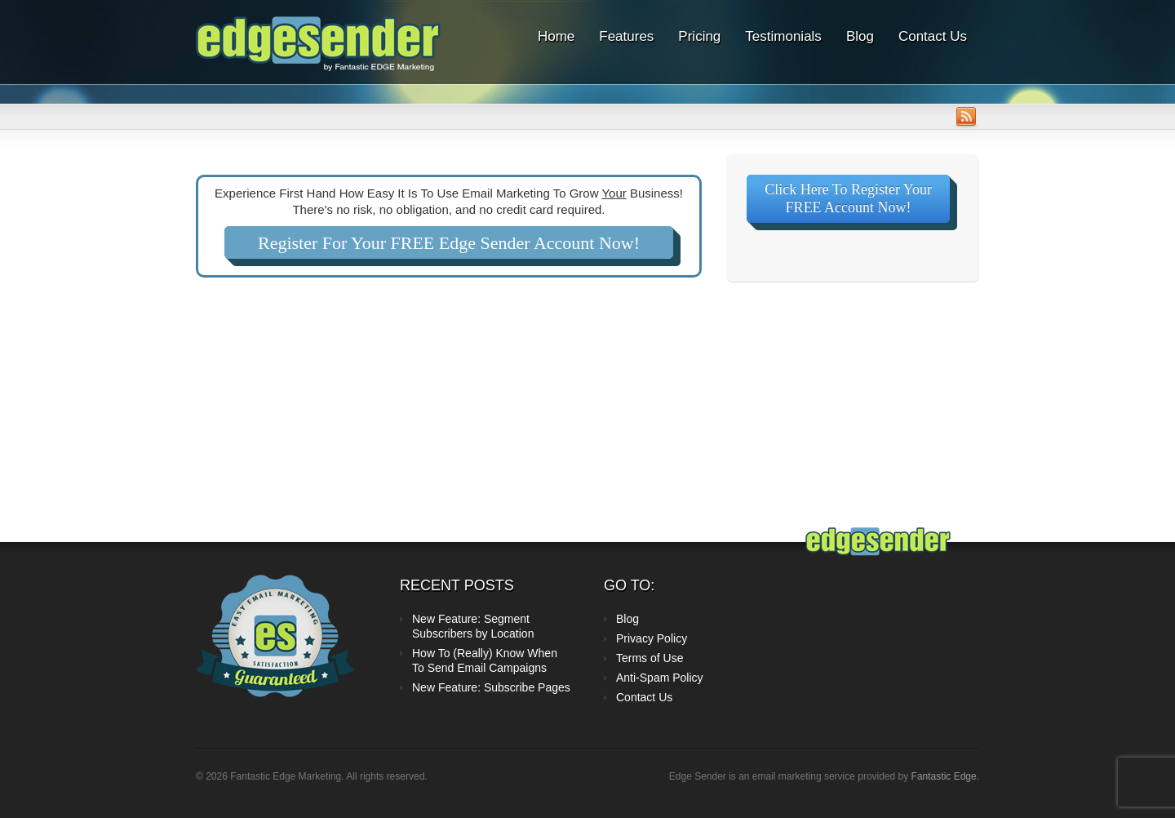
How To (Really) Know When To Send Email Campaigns (484, 660)
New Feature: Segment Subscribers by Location (473, 626)
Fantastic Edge (944, 776)
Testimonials (783, 36)
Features (626, 36)
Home (556, 36)
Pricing (699, 36)
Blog (860, 36)
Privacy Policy (651, 638)
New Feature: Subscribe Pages (491, 687)
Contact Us (932, 36)
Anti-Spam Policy (659, 677)
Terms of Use (649, 658)
